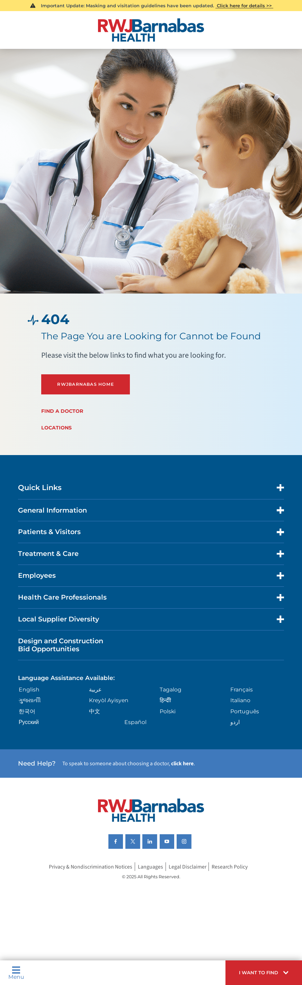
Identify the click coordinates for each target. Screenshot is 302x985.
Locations (56, 428)
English (29, 689)
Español (135, 722)
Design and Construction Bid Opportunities (60, 645)
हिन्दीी (165, 700)
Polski (168, 711)
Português (244, 711)
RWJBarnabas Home (85, 384)
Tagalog (170, 689)
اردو (235, 722)
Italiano (240, 700)
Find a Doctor (62, 411)
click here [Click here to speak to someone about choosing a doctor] (182, 763)
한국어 (27, 711)
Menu (16, 972)
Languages (150, 867)
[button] (263, 972)
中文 (94, 711)
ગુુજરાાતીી (30, 700)
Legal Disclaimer (187, 867)
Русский (29, 722)
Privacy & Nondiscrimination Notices (90, 867)
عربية (95, 689)
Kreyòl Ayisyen (108, 700)
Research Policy (230, 867)
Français (241, 689)
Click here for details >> (244, 5)
